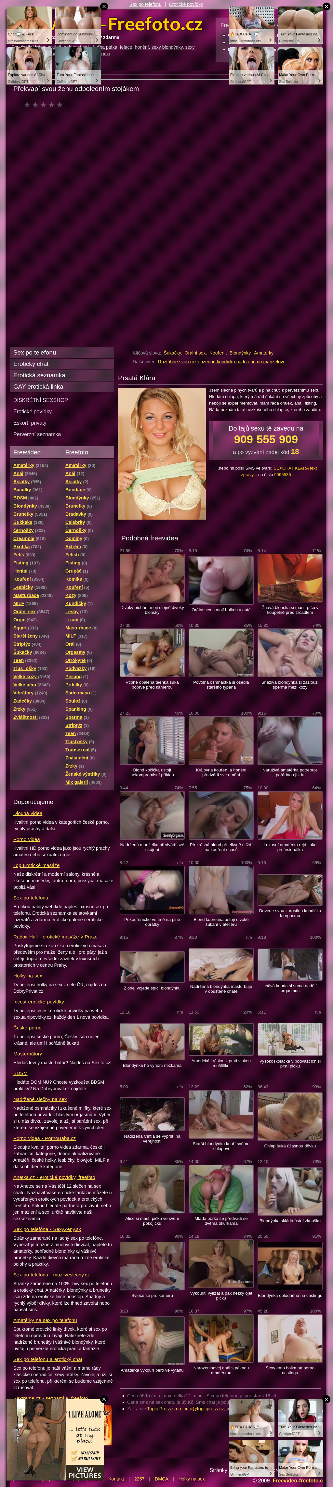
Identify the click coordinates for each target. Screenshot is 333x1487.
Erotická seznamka (39, 375)
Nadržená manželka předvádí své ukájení (152, 847)
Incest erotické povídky (38, 1001)
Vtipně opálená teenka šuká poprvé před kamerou (152, 685)
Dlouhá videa (27, 813)
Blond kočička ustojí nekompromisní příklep (152, 772)
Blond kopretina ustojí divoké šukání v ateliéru (220, 922)
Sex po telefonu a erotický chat (47, 1359)
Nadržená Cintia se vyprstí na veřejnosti (152, 1139)
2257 (139, 1478)
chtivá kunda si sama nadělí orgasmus (289, 988)
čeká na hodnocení (45, 104)
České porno (27, 1027)
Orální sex (195, 353)
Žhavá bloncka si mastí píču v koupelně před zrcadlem (290, 610)
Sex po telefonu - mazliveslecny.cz (51, 1274)
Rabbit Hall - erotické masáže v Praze (55, 936)
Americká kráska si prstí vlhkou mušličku (221, 1063)
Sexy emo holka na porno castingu (290, 1370)
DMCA (161, 1478)
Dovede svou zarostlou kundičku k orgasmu (290, 913)
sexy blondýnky (167, 47)
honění (142, 47)
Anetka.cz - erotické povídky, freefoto (54, 1177)
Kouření (217, 353)
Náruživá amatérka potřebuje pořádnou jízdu (290, 772)
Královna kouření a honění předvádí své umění (221, 772)
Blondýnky (240, 353)
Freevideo (27, 452)
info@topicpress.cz (204, 1408)
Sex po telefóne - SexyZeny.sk (47, 1229)
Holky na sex (27, 975)
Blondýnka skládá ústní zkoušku (290, 1220)
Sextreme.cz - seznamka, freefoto (50, 1398)
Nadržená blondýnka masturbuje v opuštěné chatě (221, 989)
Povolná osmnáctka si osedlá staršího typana (221, 685)
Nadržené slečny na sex (40, 1099)
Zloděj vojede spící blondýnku (152, 988)
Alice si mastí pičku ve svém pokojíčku (152, 1221)
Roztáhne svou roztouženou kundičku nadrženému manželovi (221, 361)
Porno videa (26, 839)
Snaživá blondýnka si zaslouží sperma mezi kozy (290, 685)
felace (126, 47)
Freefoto (76, 452)
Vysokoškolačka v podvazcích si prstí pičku (290, 1063)
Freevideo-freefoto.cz (299, 1480)
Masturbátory (27, 1053)
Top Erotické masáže (36, 865)
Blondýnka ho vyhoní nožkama (152, 1065)
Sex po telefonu (145, 4)
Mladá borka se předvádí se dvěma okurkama (220, 1221)
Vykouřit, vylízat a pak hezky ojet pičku (221, 1295)
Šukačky (172, 353)
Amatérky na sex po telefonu (45, 1320)
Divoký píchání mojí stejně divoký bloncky (152, 610)
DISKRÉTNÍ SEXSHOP (40, 400)
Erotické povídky (186, 4)
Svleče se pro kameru (152, 1295)
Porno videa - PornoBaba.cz (44, 1138)
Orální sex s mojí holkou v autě (221, 609)
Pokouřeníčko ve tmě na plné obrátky (152, 922)
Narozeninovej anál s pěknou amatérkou (221, 1370)
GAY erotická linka (38, 386)
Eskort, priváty (30, 423)
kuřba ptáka (105, 47)
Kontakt (116, 1478)
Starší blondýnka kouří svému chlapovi (221, 1146)
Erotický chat (30, 363)
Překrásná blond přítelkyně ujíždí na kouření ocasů (221, 847)
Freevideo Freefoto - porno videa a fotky (107, 24)
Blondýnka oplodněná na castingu (290, 1295)
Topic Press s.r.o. (164, 1408)
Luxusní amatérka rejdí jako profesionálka (290, 847)
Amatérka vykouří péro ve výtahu (152, 1370)
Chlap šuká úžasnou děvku (290, 1146)
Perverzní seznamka (37, 434)
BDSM (20, 1073)
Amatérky (263, 353)
